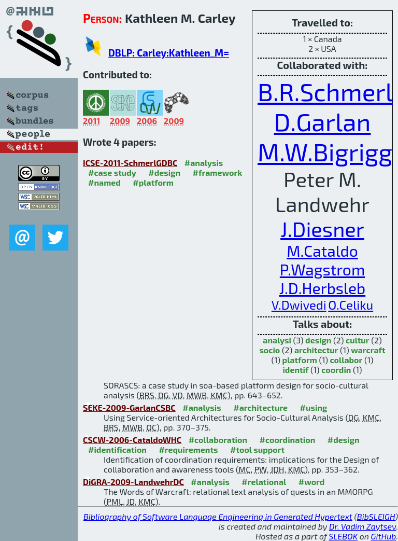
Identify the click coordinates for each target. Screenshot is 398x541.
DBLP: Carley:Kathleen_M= (168, 53)
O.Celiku (350, 304)
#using (314, 407)
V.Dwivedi (299, 304)
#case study (112, 172)
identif (295, 369)
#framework (218, 172)
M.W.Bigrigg (325, 151)
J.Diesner (322, 228)
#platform (153, 182)
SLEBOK (343, 536)
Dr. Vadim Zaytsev (362, 526)
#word (311, 482)
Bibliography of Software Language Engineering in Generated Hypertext (217, 516)
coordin (336, 369)
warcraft (368, 350)
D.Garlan (322, 121)
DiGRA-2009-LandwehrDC (133, 482)
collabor (346, 360)
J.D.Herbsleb (322, 288)
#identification (117, 449)
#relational (263, 482)
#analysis (203, 163)
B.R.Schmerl (325, 91)
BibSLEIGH (376, 516)
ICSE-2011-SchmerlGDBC (130, 163)
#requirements (188, 449)
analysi (277, 340)
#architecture (260, 407)
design (318, 340)
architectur (316, 350)
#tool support (257, 449)
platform (299, 360)
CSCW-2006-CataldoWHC (132, 440)
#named (104, 182)
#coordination (288, 440)
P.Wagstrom (322, 269)
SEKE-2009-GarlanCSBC (129, 407)
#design (164, 172)
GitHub (383, 536)
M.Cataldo (322, 250)
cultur (357, 340)
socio (269, 350)
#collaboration (218, 440)
